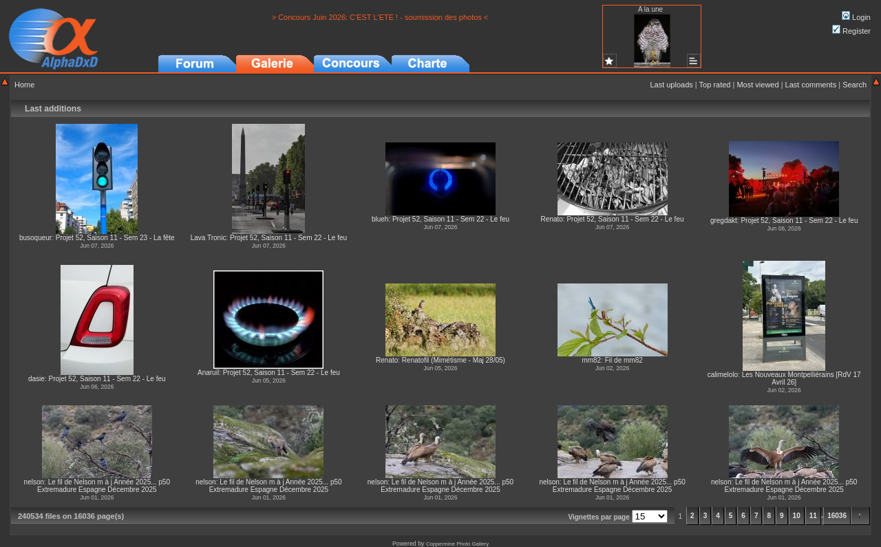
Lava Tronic (208, 238)
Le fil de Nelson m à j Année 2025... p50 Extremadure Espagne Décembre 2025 (103, 485)
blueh (380, 219)
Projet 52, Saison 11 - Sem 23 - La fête (115, 238)
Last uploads (671, 85)
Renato (552, 219)
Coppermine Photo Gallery (457, 544)
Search (854, 85)
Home (24, 85)
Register (851, 31)
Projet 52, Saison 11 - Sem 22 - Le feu (288, 238)
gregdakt (723, 220)
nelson (34, 482)
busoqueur (35, 238)
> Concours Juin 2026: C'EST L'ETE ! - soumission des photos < (380, 17)
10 (796, 515)
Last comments (811, 85)
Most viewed (757, 85)
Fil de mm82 (624, 360)
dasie (36, 379)
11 (813, 515)
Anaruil (208, 372)
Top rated (715, 85)
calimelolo (723, 374)
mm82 (591, 360)
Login (856, 17)
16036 (837, 515)
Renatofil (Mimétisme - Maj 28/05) (453, 360)
